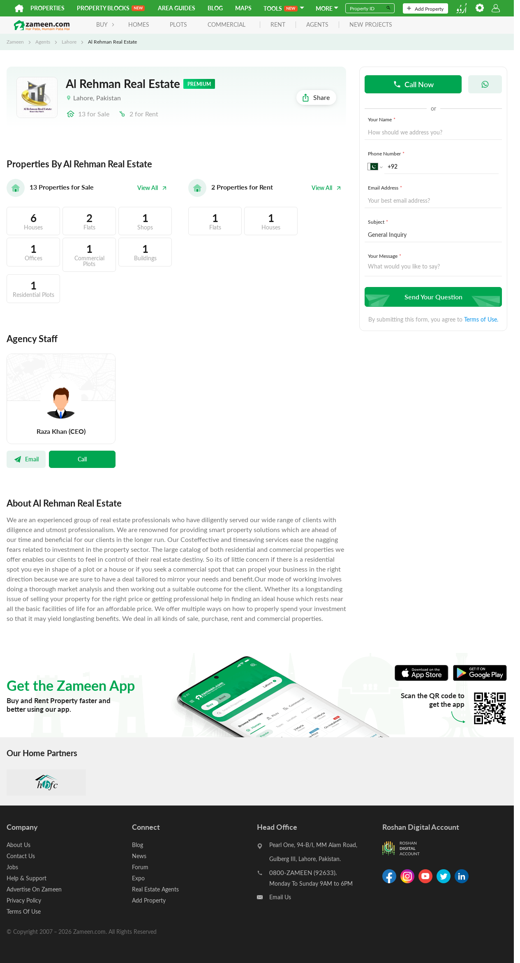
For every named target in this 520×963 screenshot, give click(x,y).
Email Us (280, 897)
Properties (47, 8)
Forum (140, 867)
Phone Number (387, 153)
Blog (215, 8)
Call (82, 459)
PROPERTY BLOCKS (111, 8)
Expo (138, 878)
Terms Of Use (24, 911)
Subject (379, 221)
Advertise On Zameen (34, 889)
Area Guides (176, 8)
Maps (243, 8)
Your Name (382, 119)
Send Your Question (432, 296)
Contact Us (21, 856)
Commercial (226, 24)
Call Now (413, 84)
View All (152, 188)
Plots (178, 24)
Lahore (69, 41)
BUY (105, 24)
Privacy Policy (24, 900)
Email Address (386, 187)
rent (277, 24)
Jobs (12, 867)
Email (26, 459)
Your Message (385, 255)
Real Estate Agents (155, 889)
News (139, 856)
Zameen (15, 41)
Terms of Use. (481, 319)
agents (317, 24)
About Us (18, 845)
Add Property (425, 8)
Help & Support (26, 878)
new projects (370, 24)
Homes (138, 24)
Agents (42, 41)
